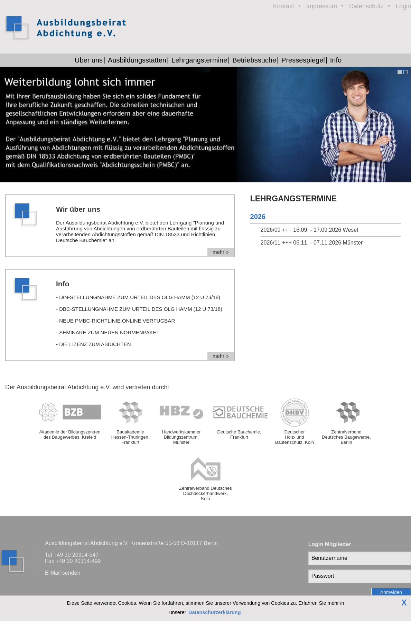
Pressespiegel (303, 60)
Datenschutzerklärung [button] (214, 612)
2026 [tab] (258, 216)
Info (336, 60)
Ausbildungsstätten (137, 60)
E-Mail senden (62, 573)
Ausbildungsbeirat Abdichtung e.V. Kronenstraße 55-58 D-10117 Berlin (131, 543)
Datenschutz (366, 6)
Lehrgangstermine (199, 60)
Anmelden (391, 592)
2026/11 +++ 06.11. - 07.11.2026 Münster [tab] (312, 243)
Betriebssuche (254, 60)
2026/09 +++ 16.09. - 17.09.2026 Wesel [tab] (309, 230)
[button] (399, 72)
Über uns (89, 60)
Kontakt (283, 6)
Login (403, 6)
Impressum (321, 6)
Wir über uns (78, 209)
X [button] (404, 603)
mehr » (221, 252)
